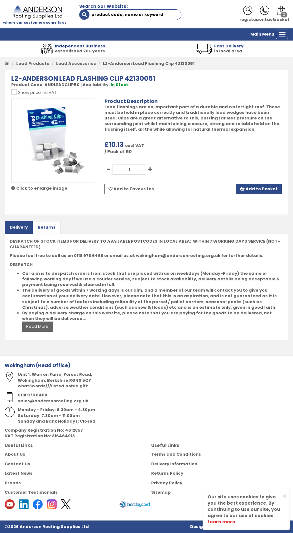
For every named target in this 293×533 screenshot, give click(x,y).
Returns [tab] (46, 227)
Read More (37, 326)
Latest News (18, 473)
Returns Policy (167, 473)
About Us (15, 454)
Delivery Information (174, 464)
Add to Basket (259, 189)
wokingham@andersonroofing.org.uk (178, 256)
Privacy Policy (166, 483)
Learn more (221, 522)
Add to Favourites (131, 189)
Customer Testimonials (31, 492)
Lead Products (32, 63)
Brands (13, 483)
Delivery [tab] (19, 227)
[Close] (284, 496)
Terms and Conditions (176, 454)
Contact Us (17, 464)
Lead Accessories (76, 63)
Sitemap (161, 492)
